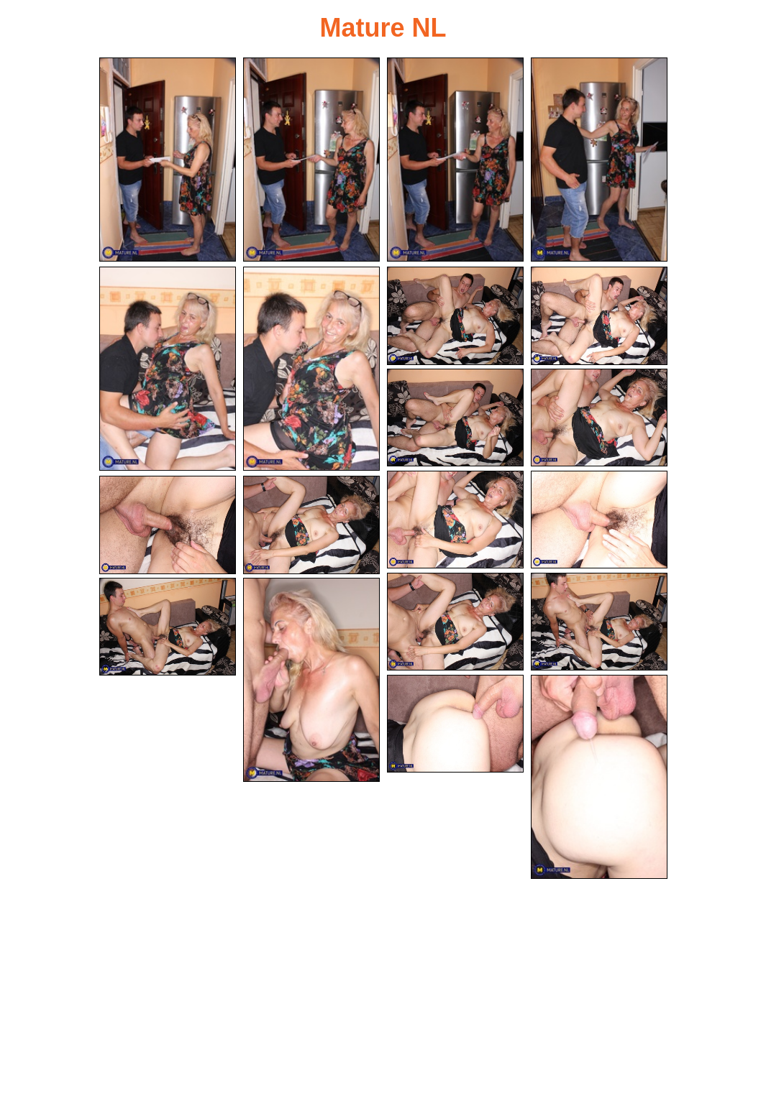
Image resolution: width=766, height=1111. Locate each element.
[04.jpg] (599, 159)
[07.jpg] (455, 316)
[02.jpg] (311, 159)
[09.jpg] (455, 418)
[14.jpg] (311, 525)
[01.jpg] (167, 159)
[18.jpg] (311, 680)
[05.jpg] (167, 369)
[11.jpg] (455, 520)
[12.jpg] (599, 520)
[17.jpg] (167, 627)
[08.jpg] (599, 316)
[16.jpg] (599, 622)
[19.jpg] (455, 724)
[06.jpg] (311, 369)
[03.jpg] (455, 159)
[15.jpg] (455, 622)
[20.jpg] (599, 777)
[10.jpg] (599, 418)
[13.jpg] (167, 525)
